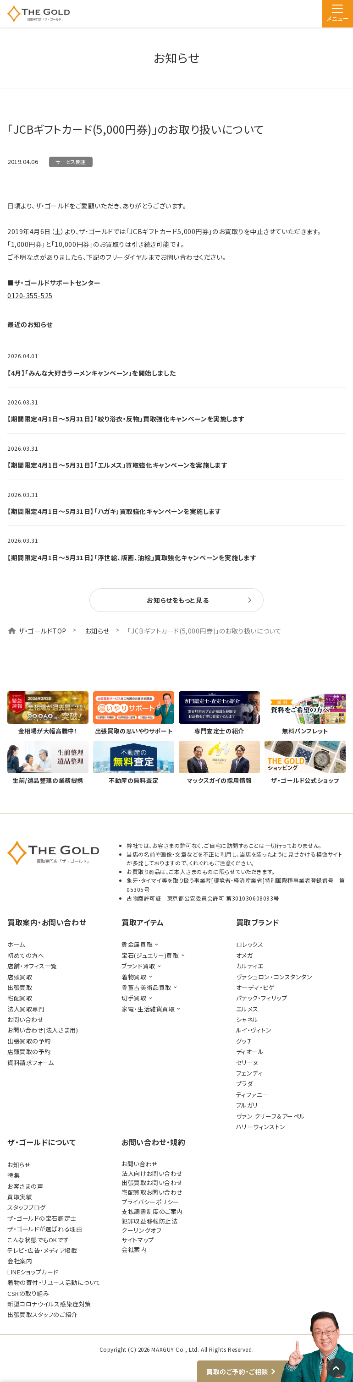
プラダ (244, 1083)
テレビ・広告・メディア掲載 (42, 1250)
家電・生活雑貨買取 (148, 1009)
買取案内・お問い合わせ (46, 922)
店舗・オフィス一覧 (32, 965)
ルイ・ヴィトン (254, 1030)
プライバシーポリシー (150, 1201)
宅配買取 (19, 998)
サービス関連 (70, 161)
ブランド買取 (138, 965)
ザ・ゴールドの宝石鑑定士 (42, 1218)
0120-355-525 (30, 295)
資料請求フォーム (30, 1062)
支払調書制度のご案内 (152, 1211)
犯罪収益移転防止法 (149, 1221)
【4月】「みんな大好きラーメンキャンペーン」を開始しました (91, 372)
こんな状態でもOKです (38, 1239)
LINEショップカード (32, 1271)
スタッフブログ (26, 1207)
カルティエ (250, 965)
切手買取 (133, 998)
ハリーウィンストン (261, 1126)
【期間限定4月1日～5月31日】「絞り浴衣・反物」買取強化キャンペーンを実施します (126, 418)
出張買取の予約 (29, 1041)
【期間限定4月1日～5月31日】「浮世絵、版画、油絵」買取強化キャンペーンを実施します (131, 557)
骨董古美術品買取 (146, 987)
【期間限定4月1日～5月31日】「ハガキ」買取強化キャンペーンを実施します (114, 511)
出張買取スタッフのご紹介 (42, 1314)
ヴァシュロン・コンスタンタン (274, 976)
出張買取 (19, 987)
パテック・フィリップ (261, 998)
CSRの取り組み (28, 1293)
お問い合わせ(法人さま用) (42, 1030)
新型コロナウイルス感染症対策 (49, 1304)
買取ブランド (257, 922)
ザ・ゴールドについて (41, 1141)
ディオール (250, 1051)
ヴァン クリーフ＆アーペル (270, 1116)
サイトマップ (137, 1239)
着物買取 (133, 976)
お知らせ (97, 630)
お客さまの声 (25, 1186)
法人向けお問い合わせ (152, 1173)
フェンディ (249, 1073)
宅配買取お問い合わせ (152, 1192)
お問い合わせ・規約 (153, 1141)
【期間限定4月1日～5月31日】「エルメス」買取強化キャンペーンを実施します (117, 465)
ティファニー (252, 1094)
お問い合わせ (25, 1019)
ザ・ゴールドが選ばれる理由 (44, 1228)
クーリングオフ (141, 1230)
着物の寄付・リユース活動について (54, 1282)
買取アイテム (142, 922)
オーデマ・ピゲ (255, 987)
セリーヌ (247, 1062)
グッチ (244, 1041)
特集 (13, 1175)
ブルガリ (247, 1105)
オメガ (244, 955)
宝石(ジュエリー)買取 (150, 955)
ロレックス (250, 944)
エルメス (247, 1009)
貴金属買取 (137, 944)
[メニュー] (337, 13)
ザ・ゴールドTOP (42, 630)
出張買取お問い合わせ (152, 1182)
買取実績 (19, 1196)
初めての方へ (25, 955)
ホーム (16, 944)
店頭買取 (19, 976)
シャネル (247, 1019)
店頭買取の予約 (29, 1051)
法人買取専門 (25, 1009)
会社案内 (19, 1260)
